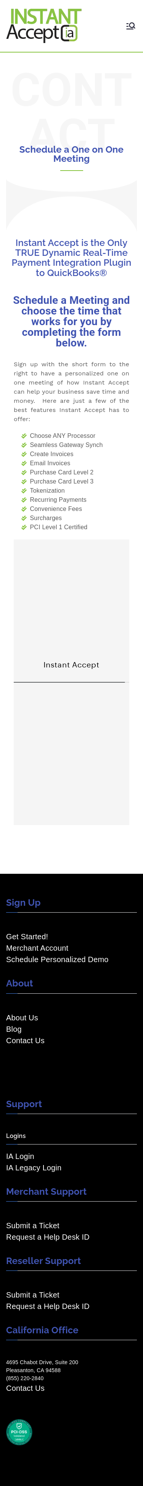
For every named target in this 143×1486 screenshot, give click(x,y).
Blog (14, 1029)
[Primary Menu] (131, 26)
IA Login (20, 1156)
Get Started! (27, 936)
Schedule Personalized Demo (57, 959)
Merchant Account (37, 948)
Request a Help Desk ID (48, 1237)
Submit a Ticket (32, 1225)
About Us (22, 1018)
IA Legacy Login (33, 1168)
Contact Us (25, 1040)
